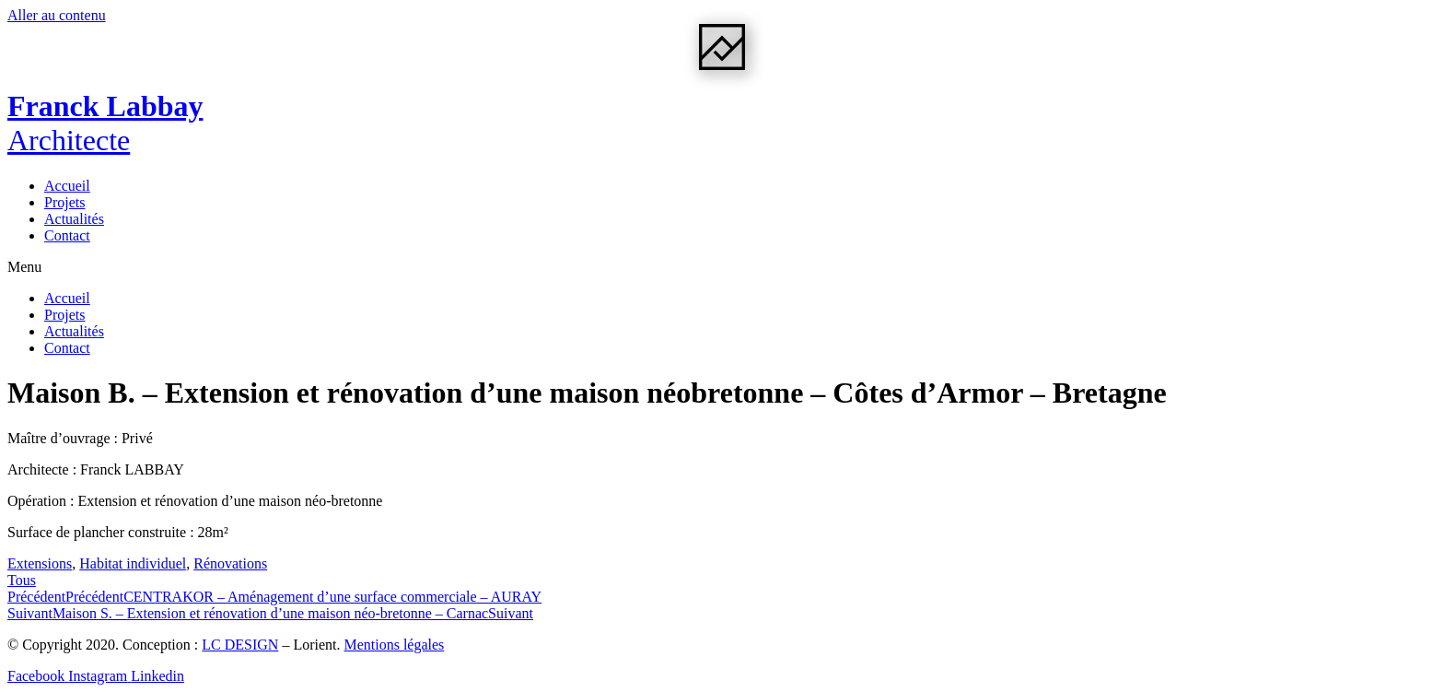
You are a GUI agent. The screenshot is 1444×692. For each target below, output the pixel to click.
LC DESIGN (240, 644)
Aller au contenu (56, 15)
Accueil (67, 186)
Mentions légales (394, 644)
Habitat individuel (132, 563)
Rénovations (230, 563)
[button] (722, 267)
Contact (67, 235)
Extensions (39, 563)
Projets (64, 202)
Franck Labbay (105, 123)
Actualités (74, 219)
